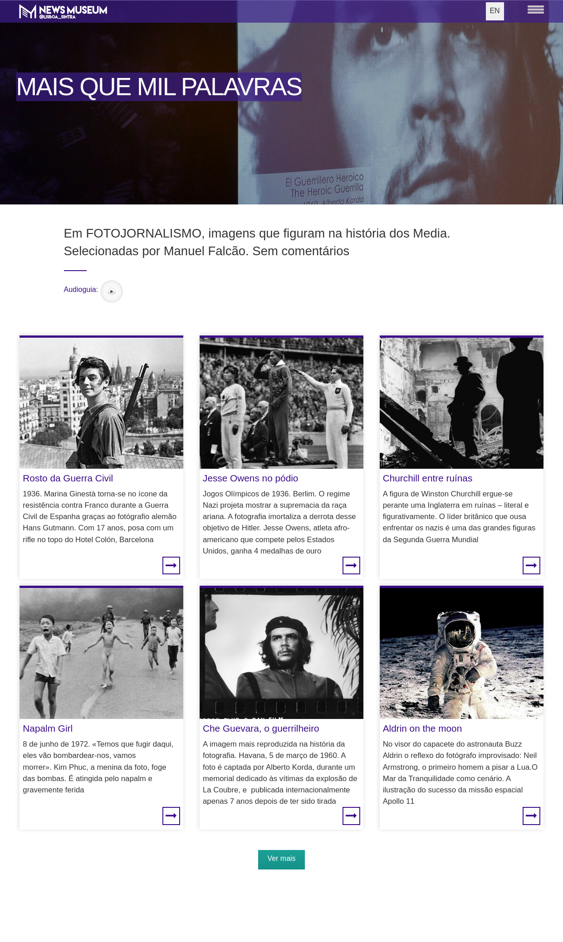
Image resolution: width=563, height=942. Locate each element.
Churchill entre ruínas (428, 478)
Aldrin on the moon (422, 728)
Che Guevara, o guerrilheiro (261, 728)
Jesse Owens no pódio (250, 478)
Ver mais (281, 858)
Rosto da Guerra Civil (68, 478)
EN (494, 11)
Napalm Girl (48, 728)
